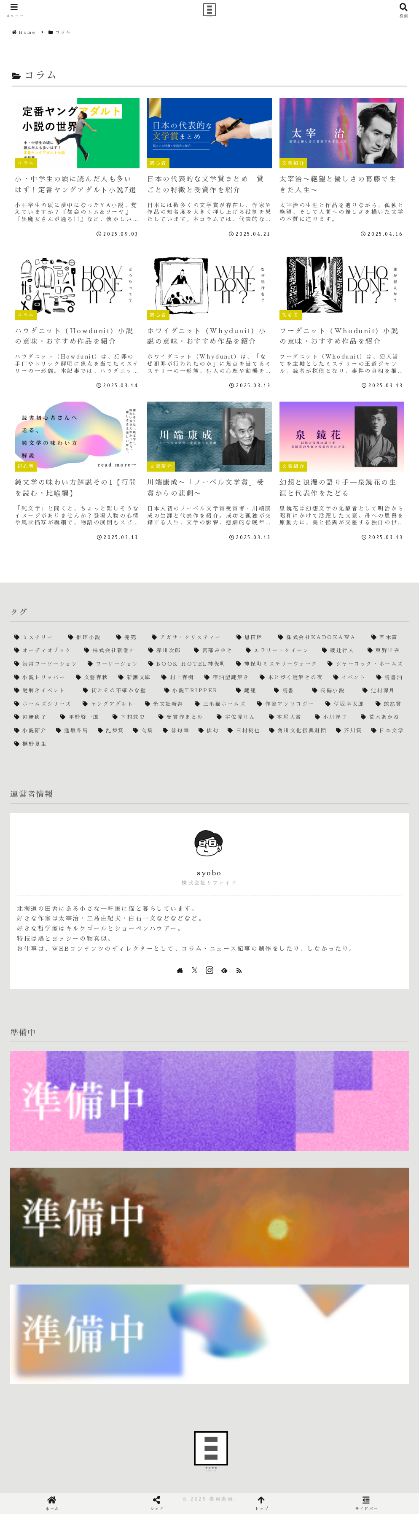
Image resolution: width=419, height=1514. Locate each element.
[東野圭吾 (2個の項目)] (386, 651)
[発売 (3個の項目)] (130, 638)
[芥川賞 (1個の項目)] (349, 731)
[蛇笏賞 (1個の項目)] (390, 704)
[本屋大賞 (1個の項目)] (288, 717)
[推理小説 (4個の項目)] (88, 638)
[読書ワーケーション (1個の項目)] (47, 664)
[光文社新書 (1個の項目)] (166, 704)
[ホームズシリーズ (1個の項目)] (44, 704)
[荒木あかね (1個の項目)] (382, 717)
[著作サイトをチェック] (180, 970)
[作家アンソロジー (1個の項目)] (287, 704)
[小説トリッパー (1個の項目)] (41, 678)
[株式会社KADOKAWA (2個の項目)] (320, 638)
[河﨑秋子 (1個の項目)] (33, 717)
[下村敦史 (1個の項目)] (131, 717)
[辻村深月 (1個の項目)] (383, 691)
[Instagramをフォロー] (209, 970)
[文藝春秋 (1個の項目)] (93, 678)
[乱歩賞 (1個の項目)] (111, 731)
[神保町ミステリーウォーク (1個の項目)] (277, 664)
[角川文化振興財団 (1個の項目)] (298, 731)
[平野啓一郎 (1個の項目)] (82, 717)
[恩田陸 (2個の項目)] (253, 638)
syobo (209, 873)
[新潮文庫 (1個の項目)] (135, 678)
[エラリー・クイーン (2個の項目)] (279, 651)
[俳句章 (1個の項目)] (176, 731)
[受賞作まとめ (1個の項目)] (183, 717)
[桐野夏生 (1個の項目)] (209, 744)
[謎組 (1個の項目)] (251, 691)
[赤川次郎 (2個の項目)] (167, 651)
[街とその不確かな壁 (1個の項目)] (119, 691)
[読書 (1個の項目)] (289, 691)
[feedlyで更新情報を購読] (224, 970)
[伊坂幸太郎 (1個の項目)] (346, 704)
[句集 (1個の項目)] (144, 731)
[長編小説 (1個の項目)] (333, 691)
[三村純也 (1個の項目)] (244, 731)
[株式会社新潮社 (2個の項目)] (112, 651)
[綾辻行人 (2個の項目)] (341, 651)
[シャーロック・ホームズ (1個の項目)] (366, 664)
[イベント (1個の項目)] (350, 678)
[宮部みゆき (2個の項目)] (216, 651)
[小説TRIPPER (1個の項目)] (196, 691)
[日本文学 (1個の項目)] (388, 731)
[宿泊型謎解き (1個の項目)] (228, 678)
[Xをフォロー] (194, 970)
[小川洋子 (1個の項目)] (334, 717)
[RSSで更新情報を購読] (239, 970)
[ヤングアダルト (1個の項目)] (109, 704)
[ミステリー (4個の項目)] (37, 638)
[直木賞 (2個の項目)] (388, 638)
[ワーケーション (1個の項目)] (113, 664)
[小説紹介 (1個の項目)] (31, 731)
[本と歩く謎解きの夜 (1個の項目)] (292, 678)
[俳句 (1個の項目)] (209, 731)
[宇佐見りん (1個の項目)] (238, 717)
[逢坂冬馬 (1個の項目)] (73, 731)
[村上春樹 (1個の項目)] (178, 678)
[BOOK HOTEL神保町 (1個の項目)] (188, 664)
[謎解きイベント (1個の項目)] (44, 691)
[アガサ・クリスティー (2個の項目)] (189, 638)
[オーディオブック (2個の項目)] (45, 651)
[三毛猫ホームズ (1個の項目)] (221, 704)
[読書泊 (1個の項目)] (390, 678)
